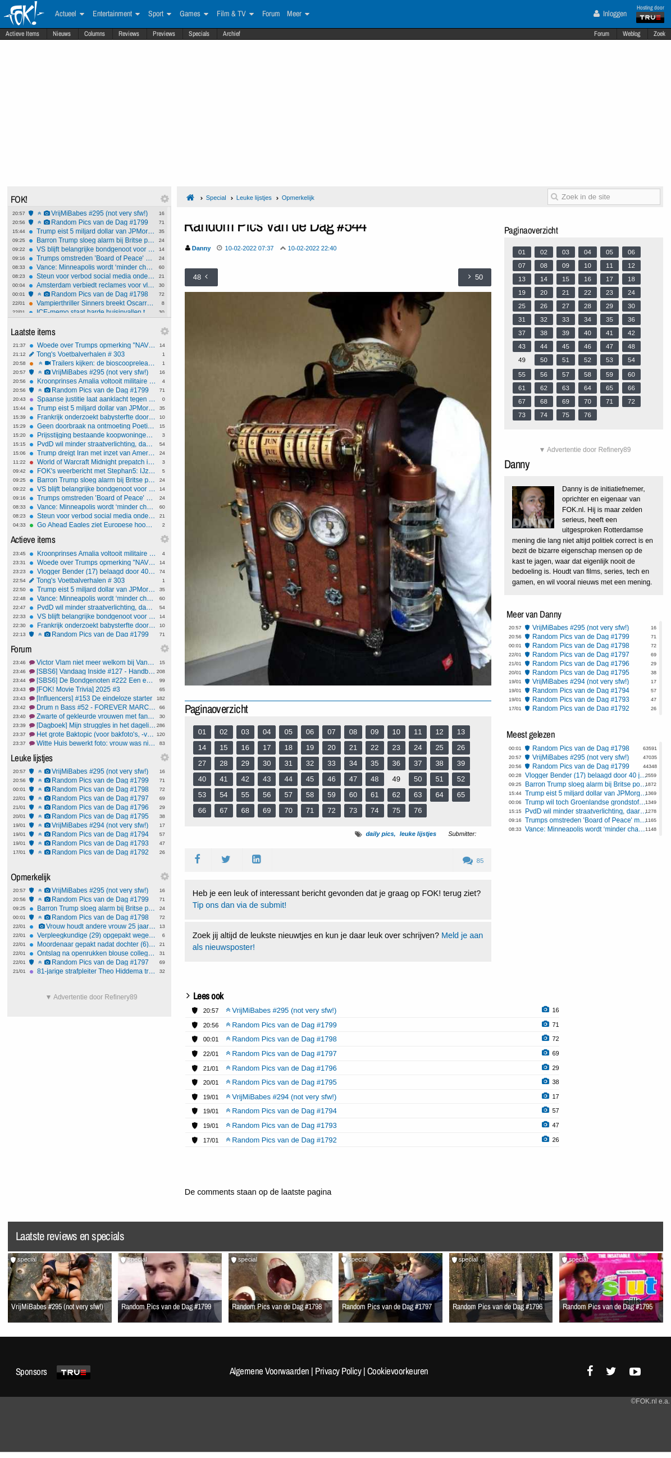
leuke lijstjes (418, 833)
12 (439, 732)
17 (267, 747)
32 (310, 763)
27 (202, 763)
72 (331, 810)
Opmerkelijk (298, 197)
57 (288, 794)
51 (439, 779)
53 (202, 794)
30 (267, 763)
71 (310, 810)
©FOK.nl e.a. (650, 1401)
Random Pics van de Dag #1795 (92, 816)
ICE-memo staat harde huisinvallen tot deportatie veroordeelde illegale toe (92, 312)
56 (267, 794)
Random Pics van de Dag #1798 (92, 294)
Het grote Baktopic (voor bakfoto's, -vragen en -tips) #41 (92, 734)
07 (331, 732)
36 (396, 763)
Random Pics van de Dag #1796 (92, 807)
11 (418, 732)
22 (374, 747)
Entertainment (116, 14)
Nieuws (62, 33)
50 (418, 779)
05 (288, 732)
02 (223, 732)
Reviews (128, 33)
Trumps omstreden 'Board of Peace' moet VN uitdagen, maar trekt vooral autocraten (92, 258)
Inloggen (610, 13)
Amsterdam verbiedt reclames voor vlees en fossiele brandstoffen (92, 285)
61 (374, 794)
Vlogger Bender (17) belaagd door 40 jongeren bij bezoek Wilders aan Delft (92, 571)
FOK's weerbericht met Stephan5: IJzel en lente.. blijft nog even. (92, 471)
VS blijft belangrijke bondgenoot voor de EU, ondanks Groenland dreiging (92, 249)
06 (310, 732)
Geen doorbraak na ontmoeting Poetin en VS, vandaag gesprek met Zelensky (92, 426)
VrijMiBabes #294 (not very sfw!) (92, 825)
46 (331, 779)
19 (310, 747)
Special (216, 197)
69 (267, 810)
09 (374, 732)
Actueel (69, 14)
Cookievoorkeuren (397, 1371)
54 (223, 794)
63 (418, 794)
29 (245, 763)
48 (374, 779)
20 (331, 747)
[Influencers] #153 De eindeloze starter (92, 698)
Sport (159, 14)
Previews (164, 33)
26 (461, 747)
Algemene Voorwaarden (269, 1371)
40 (202, 779)
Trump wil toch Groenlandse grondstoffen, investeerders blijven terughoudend (586, 802)
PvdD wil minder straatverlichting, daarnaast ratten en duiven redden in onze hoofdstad (92, 444)
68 (245, 810)
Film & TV (235, 14)
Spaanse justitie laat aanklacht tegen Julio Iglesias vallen (92, 399)
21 (353, 747)
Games (194, 14)
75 (396, 810)
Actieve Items (22, 33)
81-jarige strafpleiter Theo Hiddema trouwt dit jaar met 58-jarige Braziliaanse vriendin (92, 971)
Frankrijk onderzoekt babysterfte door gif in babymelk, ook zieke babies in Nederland (92, 417)
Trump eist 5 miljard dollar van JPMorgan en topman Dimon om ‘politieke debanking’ (92, 231)
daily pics (380, 833)
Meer (298, 14)
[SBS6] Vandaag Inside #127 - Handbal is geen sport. (92, 671)
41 (223, 779)
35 (374, 763)
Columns (94, 33)
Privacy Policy (338, 1371)
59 (331, 794)
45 (310, 779)
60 (353, 794)
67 (223, 810)
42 (245, 779)
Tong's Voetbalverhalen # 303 (92, 354)
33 (331, 763)
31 (288, 763)
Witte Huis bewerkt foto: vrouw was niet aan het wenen (92, 743)
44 (288, 779)
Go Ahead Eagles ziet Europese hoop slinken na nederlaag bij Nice (92, 525)
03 (245, 732)
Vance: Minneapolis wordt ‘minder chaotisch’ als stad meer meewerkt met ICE (92, 267)
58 (310, 794)
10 (396, 732)
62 (396, 794)
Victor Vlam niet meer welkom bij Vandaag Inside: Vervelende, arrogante (92, 662)
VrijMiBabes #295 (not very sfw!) (92, 213)
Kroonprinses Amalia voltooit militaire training (92, 381)
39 (461, 763)
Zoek (659, 33)
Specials (199, 33)
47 (353, 779)
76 (418, 810)
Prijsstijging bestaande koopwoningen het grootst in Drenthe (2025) (92, 435)
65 (461, 794)
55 (245, 794)
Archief (231, 33)
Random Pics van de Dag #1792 (92, 852)
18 (288, 747)
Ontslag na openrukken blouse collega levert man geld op (92, 953)
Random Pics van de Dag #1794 (92, 834)
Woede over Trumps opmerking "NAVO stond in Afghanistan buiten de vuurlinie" (92, 345)
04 (267, 732)
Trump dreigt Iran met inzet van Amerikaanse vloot (92, 453)
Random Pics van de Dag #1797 (92, 798)
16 (245, 747)
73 (353, 810)
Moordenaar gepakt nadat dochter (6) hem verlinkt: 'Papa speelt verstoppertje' (92, 944)
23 (396, 747)
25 (439, 747)
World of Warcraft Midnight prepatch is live (92, 462)
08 (353, 732)
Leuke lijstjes (254, 197)
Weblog (631, 33)
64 (439, 794)
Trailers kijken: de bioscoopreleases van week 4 (92, 363)
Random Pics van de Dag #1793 (92, 843)
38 (439, 763)
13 (461, 732)
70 (288, 810)
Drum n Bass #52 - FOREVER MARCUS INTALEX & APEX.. (92, 707)
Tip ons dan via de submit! (239, 905)
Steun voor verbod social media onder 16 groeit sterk (92, 276)
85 (473, 860)
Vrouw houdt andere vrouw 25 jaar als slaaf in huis (92, 926)
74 (374, 810)
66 (202, 810)
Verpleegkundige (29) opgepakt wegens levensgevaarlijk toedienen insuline (92, 935)
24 (418, 747)
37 (418, 763)
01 (202, 732)
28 (223, 763)
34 (353, 763)
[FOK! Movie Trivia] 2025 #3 (92, 689)
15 (223, 747)
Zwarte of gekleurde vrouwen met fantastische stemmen (92, 716)
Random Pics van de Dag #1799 (92, 222)
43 (267, 779)
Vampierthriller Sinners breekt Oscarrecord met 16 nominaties (92, 303)
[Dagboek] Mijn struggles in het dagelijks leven (92, 725)
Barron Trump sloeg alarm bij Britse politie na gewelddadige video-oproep (92, 240)
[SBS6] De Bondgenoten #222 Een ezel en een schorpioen (92, 680)
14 (202, 747)
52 (461, 779)
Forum (601, 33)
